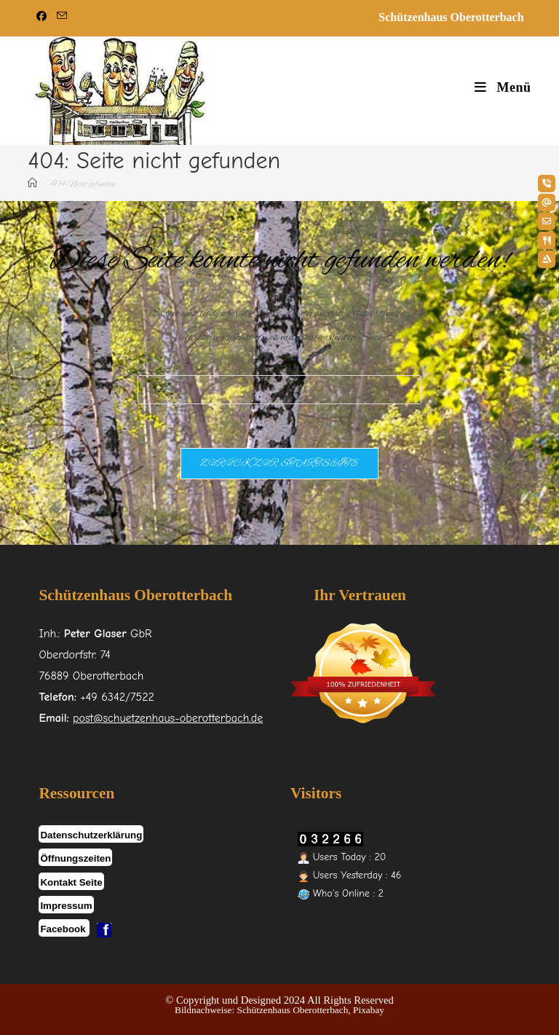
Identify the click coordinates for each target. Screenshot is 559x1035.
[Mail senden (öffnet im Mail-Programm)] (61, 17)
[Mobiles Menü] (501, 87)
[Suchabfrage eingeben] (279, 389)
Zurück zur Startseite (279, 463)
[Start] (32, 184)
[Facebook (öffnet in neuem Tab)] (43, 17)
